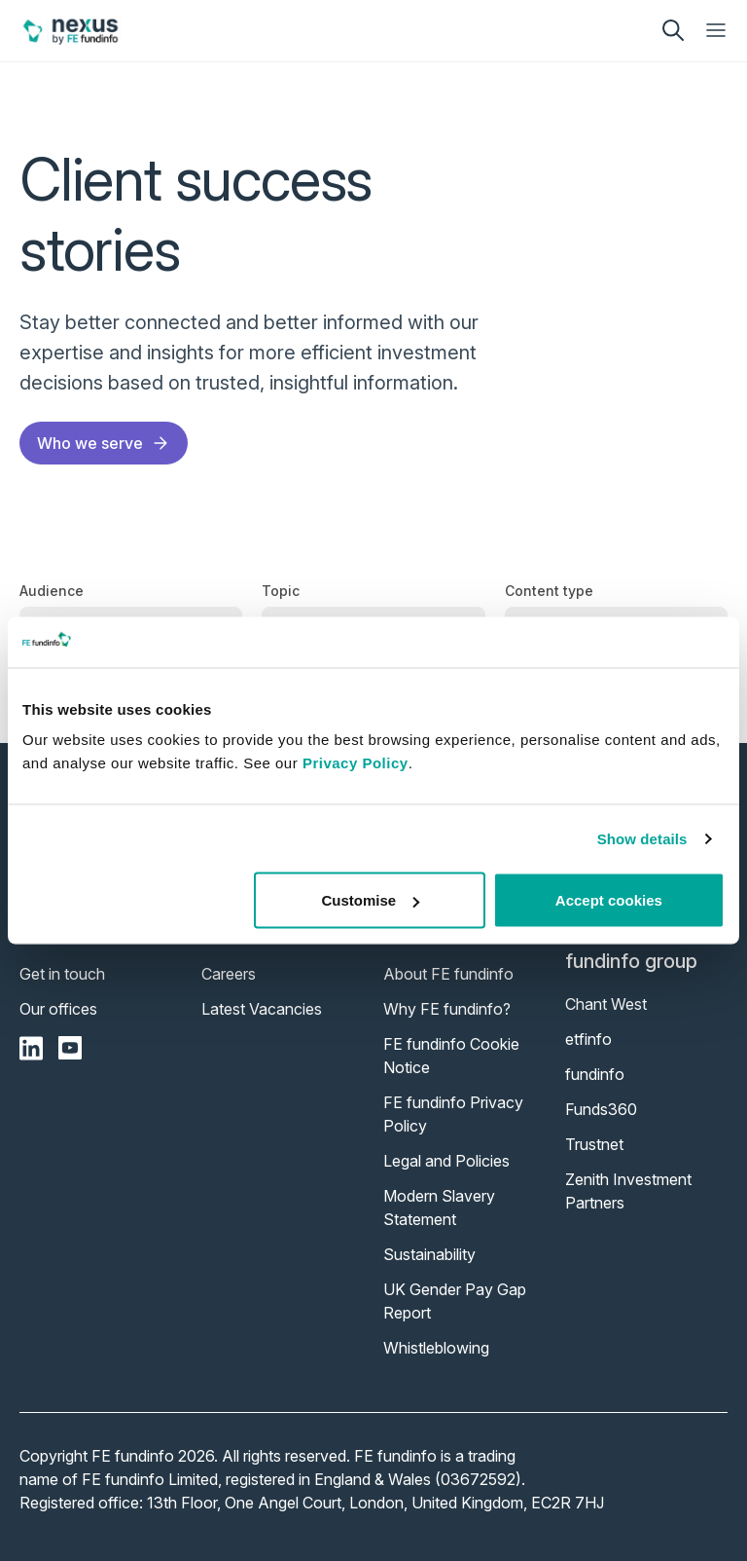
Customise (371, 900)
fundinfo (594, 1074)
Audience (51, 590)
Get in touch (62, 974)
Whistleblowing (436, 1347)
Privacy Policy (355, 763)
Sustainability (429, 1254)
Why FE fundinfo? (447, 1009)
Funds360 (601, 1109)
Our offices (58, 1009)
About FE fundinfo (448, 974)
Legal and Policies (446, 1161)
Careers (228, 974)
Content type (549, 590)
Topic (281, 590)
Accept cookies (608, 900)
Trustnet (594, 1144)
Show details (642, 838)
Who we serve (103, 443)
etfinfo (588, 1039)
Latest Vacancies (261, 1009)
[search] (673, 30)
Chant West (606, 1004)
